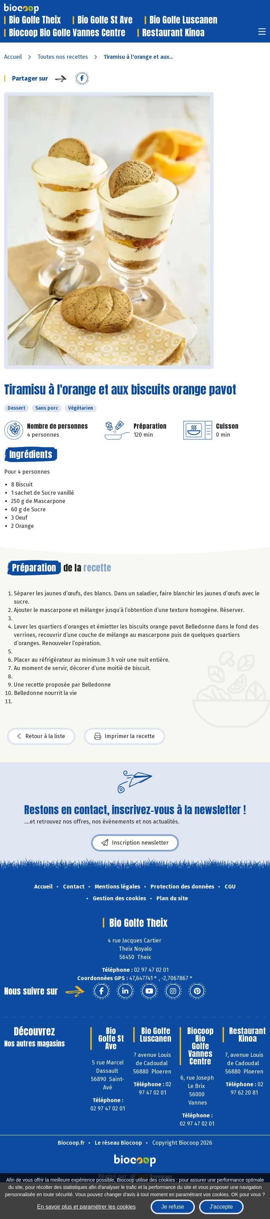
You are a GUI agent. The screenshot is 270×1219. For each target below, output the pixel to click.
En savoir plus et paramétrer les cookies (86, 1207)
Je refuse (172, 1207)
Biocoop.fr (71, 1142)
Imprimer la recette (124, 736)
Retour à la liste (41, 736)
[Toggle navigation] (262, 33)
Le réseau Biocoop (118, 1142)
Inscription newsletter (135, 842)
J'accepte (221, 1207)
